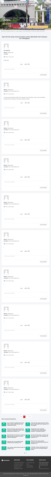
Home (4, 31)
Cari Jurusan (29, 465)
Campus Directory (11, 31)
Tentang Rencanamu (19, 462)
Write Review (15, 26)
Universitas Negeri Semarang (15, 18)
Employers (32, 2)
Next (29, 416)
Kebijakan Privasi (18, 468)
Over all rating (6, 26)
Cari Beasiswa (29, 467)
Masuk (40, 2)
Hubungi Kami (17, 467)
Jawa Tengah (19, 31)
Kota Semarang (26, 31)
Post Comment (43, 74)
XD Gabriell (7, 50)
